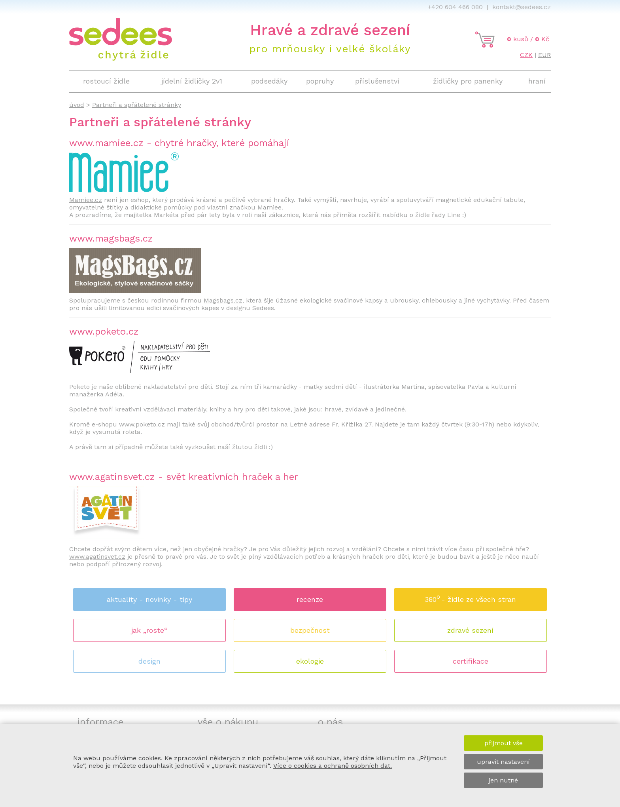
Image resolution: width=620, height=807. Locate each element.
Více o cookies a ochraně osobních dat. (332, 765)
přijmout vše (503, 743)
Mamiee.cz (85, 200)
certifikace (470, 661)
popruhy (320, 81)
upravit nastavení (503, 761)
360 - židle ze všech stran (470, 596)
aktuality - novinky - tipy (149, 599)
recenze (310, 599)
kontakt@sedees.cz (521, 7)
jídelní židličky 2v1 (191, 81)
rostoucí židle (106, 81)
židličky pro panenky (468, 81)
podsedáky (269, 81)
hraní (537, 81)
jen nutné (503, 780)
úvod (76, 104)
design (149, 661)
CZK (526, 55)
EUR (544, 55)
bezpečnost (310, 630)
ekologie (310, 661)
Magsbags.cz (223, 300)
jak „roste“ (149, 630)
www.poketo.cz (142, 424)
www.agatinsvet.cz (97, 556)
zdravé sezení (470, 630)
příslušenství (377, 81)
